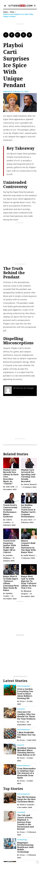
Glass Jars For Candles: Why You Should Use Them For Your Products (26, 715)
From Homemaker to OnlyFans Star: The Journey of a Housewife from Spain (26, 773)
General (20, 745)
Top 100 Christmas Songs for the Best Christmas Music (26, 799)
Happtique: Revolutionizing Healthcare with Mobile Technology (25, 847)
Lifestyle (21, 709)
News (12, 12)
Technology (22, 840)
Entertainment (23, 686)
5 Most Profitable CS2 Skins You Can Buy (26, 734)
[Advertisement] (21, 27)
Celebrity (21, 812)
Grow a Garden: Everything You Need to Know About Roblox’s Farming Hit (25, 693)
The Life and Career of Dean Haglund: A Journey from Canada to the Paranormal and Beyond (25, 822)
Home (5, 12)
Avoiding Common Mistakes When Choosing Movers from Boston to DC (26, 751)
